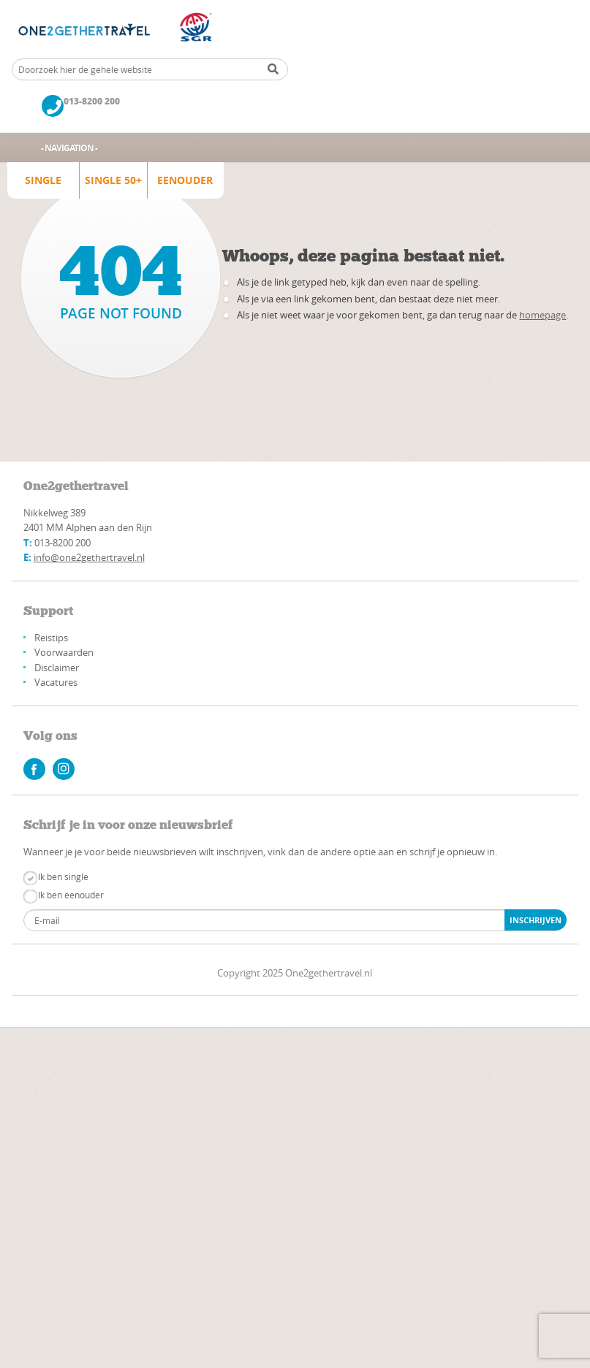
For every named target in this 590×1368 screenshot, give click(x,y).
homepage (542, 314)
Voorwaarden (64, 652)
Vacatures (55, 682)
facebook (34, 769)
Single (43, 180)
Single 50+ (113, 180)
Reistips (51, 637)
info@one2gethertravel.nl (89, 557)
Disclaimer (56, 667)
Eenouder (185, 180)
